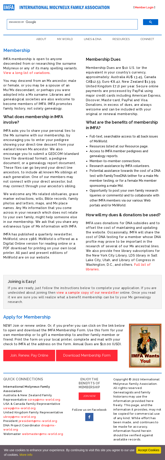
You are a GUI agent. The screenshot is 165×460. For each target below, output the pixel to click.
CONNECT (147, 39)
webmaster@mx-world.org (42, 434)
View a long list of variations (26, 73)
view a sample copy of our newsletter (87, 292)
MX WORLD (65, 39)
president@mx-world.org (38, 421)
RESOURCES (121, 39)
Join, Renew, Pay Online (29, 355)
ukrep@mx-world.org (19, 416)
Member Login (144, 7)
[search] (69, 22)
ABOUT (41, 39)
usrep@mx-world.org (19, 408)
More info (26, 454)
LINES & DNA (93, 39)
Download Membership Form (87, 355)
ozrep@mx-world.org (44, 399)
